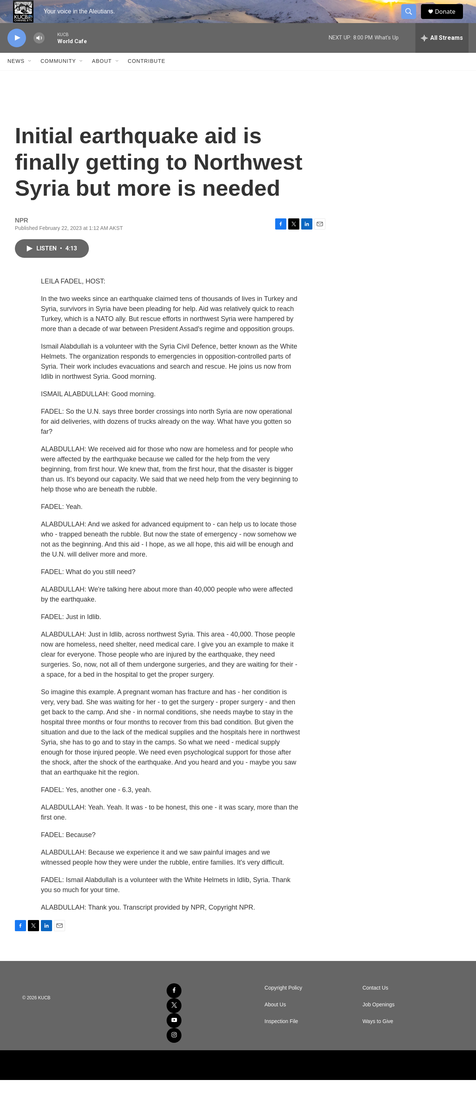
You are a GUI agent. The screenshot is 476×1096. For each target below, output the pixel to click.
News (16, 77)
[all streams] (442, 54)
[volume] (39, 54)
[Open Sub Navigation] (30, 77)
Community (58, 77)
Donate (449, 19)
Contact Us (375, 1004)
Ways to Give (378, 1037)
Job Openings (379, 1020)
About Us (275, 1020)
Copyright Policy (283, 1004)
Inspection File (281, 1037)
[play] (17, 54)
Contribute (146, 77)
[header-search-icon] (412, 19)
